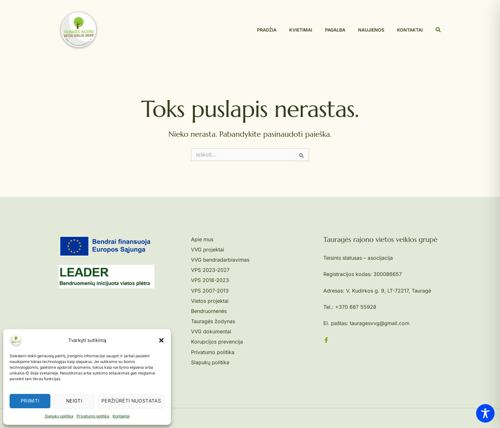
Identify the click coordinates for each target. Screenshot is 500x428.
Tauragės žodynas (213, 321)
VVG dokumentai (211, 331)
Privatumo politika (93, 416)
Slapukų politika (59, 416)
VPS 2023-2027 (210, 270)
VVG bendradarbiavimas (220, 260)
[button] (161, 340)
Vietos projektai (210, 301)
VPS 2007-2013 (210, 290)
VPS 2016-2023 (210, 280)
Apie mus (202, 239)
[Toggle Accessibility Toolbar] (485, 413)
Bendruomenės (209, 311)
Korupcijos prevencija (217, 341)
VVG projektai (207, 249)
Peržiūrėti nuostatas (131, 401)
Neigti (74, 401)
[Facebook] (326, 340)
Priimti (30, 401)
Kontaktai (121, 416)
